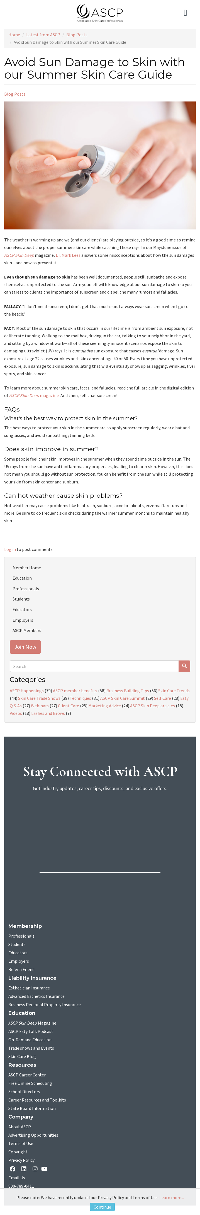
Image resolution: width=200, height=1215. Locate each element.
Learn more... (171, 1197)
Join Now (25, 646)
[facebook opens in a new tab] (13, 1169)
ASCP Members (27, 630)
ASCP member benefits (75, 690)
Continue (102, 1207)
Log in (10, 549)
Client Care (68, 705)
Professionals (26, 588)
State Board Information (32, 1108)
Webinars (40, 705)
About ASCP (19, 1127)
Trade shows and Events (31, 1048)
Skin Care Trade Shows (39, 698)
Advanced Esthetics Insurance (36, 996)
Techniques (80, 698)
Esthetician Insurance (29, 988)
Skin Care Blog (22, 1057)
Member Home (27, 567)
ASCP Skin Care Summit (122, 698)
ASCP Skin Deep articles (152, 705)
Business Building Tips (127, 690)
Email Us (16, 1178)
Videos (16, 713)
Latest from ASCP (43, 34)
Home (14, 34)
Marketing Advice (104, 705)
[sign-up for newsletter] (100, 818)
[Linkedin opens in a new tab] (25, 1169)
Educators (22, 609)
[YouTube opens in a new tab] (45, 1169)
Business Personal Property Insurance (44, 1005)
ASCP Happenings (27, 690)
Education (22, 578)
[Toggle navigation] (188, 12)
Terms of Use (20, 1144)
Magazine (32, 1023)
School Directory (24, 1092)
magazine (34, 395)
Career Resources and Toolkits (37, 1100)
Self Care (162, 698)
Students (21, 599)
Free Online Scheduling (30, 1083)
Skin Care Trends (174, 690)
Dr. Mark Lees (68, 255)
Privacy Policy (21, 1160)
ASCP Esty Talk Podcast (30, 1031)
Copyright (18, 1152)
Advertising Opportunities (33, 1135)
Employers (23, 620)
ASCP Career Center (27, 1075)
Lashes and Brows (48, 713)
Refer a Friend (21, 970)
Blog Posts (76, 34)
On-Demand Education (30, 1040)
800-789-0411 (21, 1186)
